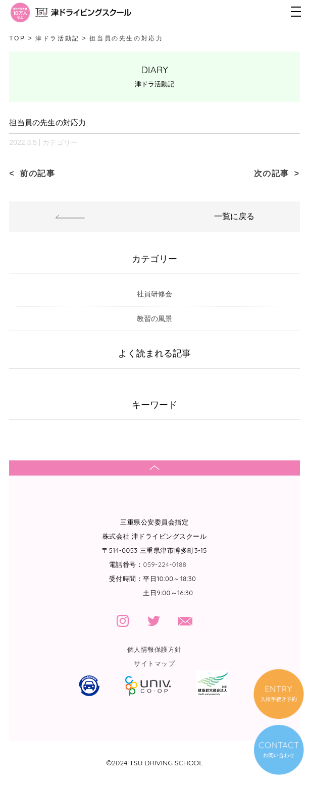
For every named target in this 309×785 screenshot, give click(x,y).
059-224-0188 (164, 564)
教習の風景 (154, 319)
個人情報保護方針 (154, 649)
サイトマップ (154, 663)
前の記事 (37, 173)
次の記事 (271, 173)
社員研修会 (154, 294)
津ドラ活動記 (57, 38)
